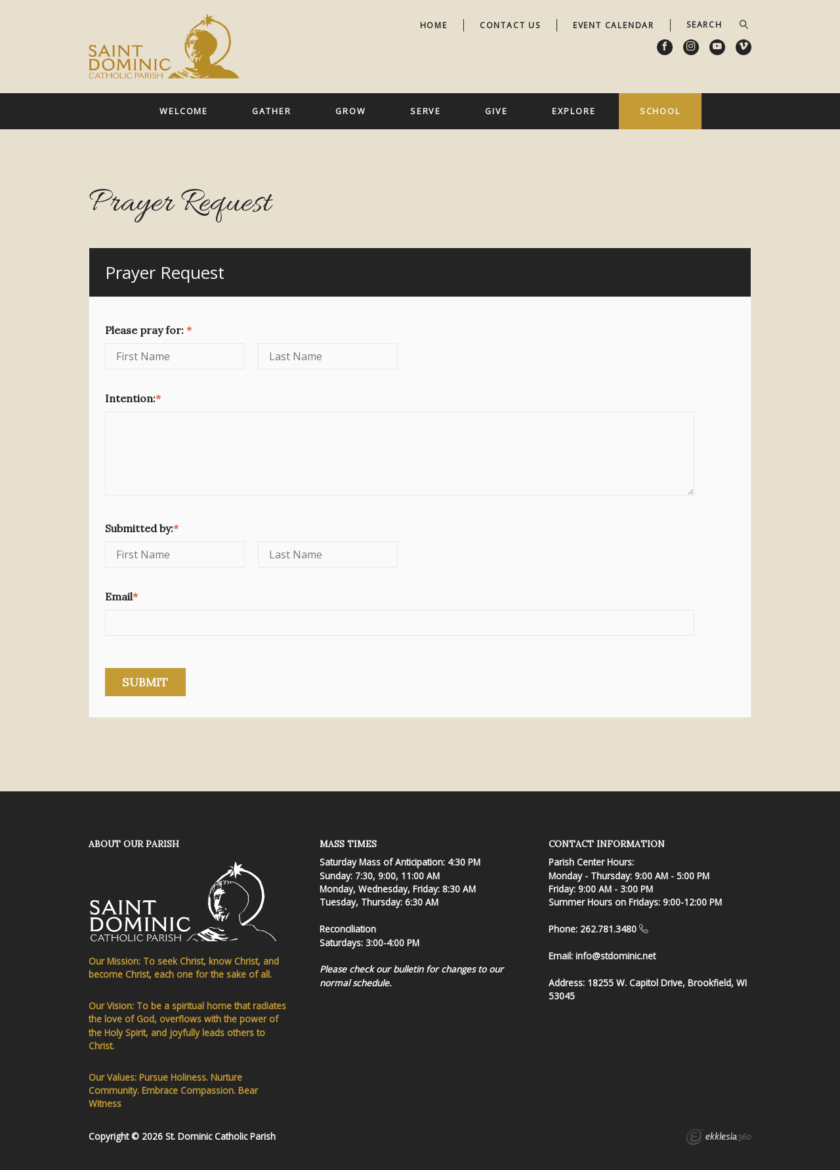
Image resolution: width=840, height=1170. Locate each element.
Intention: (133, 398)
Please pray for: (148, 330)
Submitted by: (141, 528)
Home (434, 25)
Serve (425, 111)
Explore (573, 111)
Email (121, 596)
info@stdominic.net (616, 956)
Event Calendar (613, 25)
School (660, 111)
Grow (350, 111)
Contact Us (510, 25)
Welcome (183, 111)
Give (496, 111)
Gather (271, 111)
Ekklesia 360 (718, 1138)
